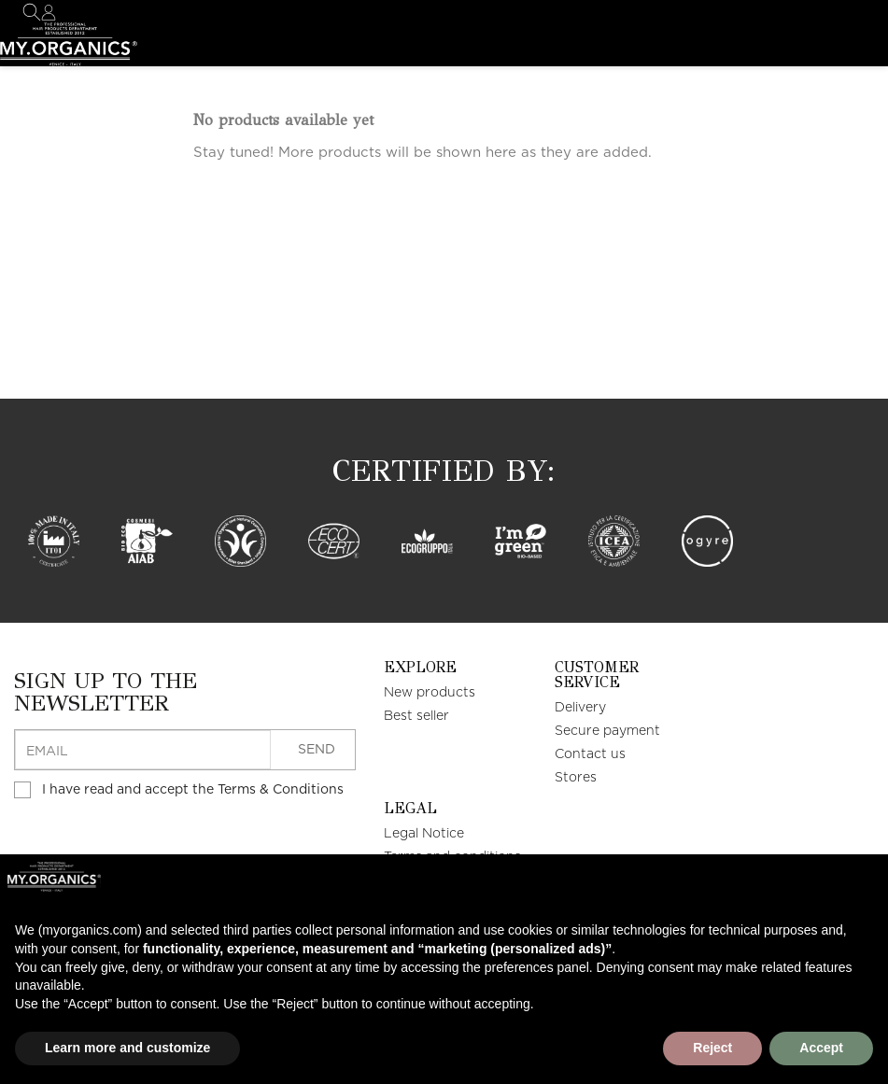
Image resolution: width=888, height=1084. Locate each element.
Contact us (590, 754)
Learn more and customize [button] (127, 1047)
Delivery (580, 707)
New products (429, 692)
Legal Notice (424, 833)
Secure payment (607, 731)
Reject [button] (712, 1047)
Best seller (416, 716)
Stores (576, 777)
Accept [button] (821, 1047)
